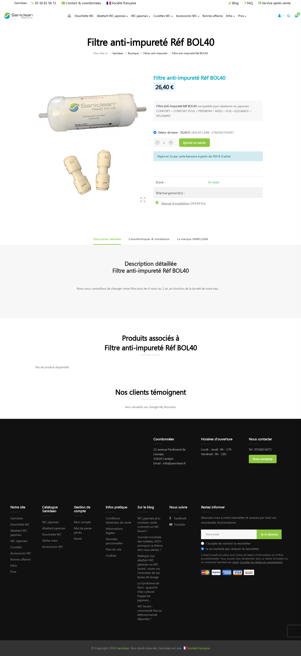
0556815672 (263, 449)
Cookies (111, 555)
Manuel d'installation (175, 203)
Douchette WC (20, 524)
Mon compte (82, 522)
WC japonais (50, 522)
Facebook (177, 518)
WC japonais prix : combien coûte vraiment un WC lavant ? (149, 524)
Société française (124, 3)
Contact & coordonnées (83, 3)
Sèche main (50, 540)
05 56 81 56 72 (45, 3)
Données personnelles (114, 541)
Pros (13, 572)
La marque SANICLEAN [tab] (192, 239)
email (235, 562)
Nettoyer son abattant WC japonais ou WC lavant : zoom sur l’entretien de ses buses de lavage (148, 566)
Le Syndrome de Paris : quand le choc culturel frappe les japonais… (148, 591)
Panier (78, 538)
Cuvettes (16, 547)
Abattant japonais (53, 528)
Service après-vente (276, 3)
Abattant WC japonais (18, 532)
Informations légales (114, 530)
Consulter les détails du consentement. (261, 562)
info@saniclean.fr (174, 463)
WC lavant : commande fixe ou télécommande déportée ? (149, 612)
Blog (235, 3)
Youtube (177, 524)
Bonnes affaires (20, 559)
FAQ (250, 3)
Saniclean (20, 3)
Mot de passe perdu (83, 530)
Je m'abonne (269, 534)
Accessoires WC (20, 553)
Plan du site (113, 549)
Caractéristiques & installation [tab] (149, 239)
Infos (13, 565)
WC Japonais (18, 541)
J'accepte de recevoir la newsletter (228, 543)
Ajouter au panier (194, 143)
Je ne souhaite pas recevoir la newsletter (232, 549)
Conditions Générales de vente (118, 520)
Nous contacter (263, 459)
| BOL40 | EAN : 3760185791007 (196, 132)
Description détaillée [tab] (107, 239)
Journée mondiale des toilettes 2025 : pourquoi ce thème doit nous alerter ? (150, 543)
